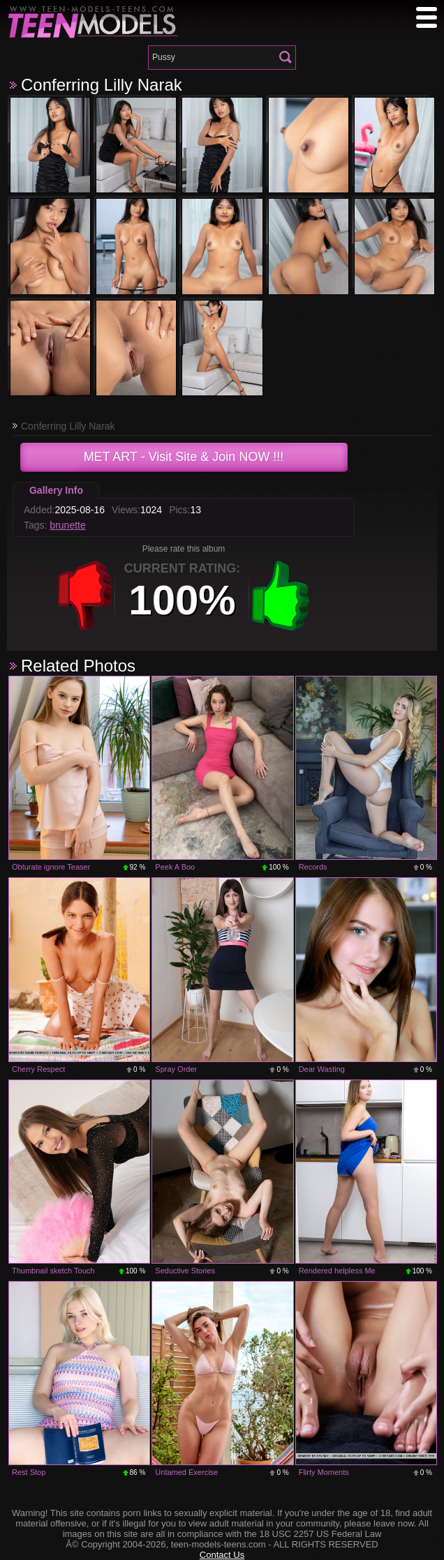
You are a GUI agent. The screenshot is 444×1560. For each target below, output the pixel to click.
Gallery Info (56, 490)
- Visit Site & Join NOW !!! (184, 457)
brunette (67, 525)
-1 (85, 595)
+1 (280, 595)
